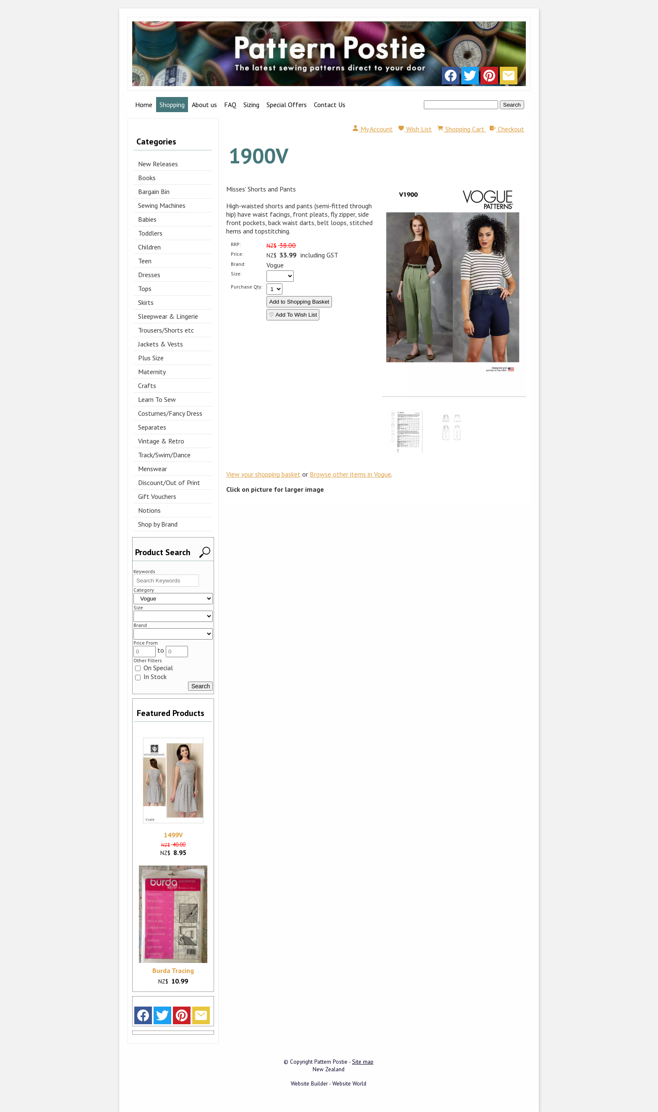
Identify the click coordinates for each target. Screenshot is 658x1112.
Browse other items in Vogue (350, 474)
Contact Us (329, 104)
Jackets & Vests (160, 344)
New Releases (158, 164)
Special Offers (286, 104)
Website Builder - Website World (328, 1083)
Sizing (251, 104)
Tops (144, 288)
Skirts (146, 302)
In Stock (151, 676)
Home (143, 104)
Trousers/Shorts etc (166, 330)
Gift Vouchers (157, 496)
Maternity (152, 371)
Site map (362, 1061)
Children (149, 247)
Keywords (144, 571)
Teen (144, 261)
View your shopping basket (263, 474)
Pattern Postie (330, 1061)
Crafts (147, 385)
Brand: (238, 264)
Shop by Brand (158, 524)
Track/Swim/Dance (164, 455)
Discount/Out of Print (169, 482)
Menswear (152, 468)
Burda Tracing (173, 970)
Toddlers (150, 233)
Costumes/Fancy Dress (170, 413)
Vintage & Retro (161, 441)
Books (147, 177)
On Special (154, 668)
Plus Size (151, 358)
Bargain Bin (154, 191)
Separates (152, 427)
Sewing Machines (161, 205)
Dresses (149, 274)
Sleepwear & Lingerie (168, 316)
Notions (149, 510)
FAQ (230, 104)
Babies (147, 219)
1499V (173, 835)
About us (204, 104)
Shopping (172, 104)
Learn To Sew (157, 399)
